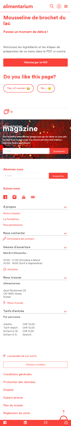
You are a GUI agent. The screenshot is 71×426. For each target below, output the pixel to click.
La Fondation (11, 219)
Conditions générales (17, 374)
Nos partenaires (13, 225)
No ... (46, 88)
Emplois (8, 389)
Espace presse (13, 397)
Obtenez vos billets (35, 365)
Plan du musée (13, 405)
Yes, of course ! (18, 88)
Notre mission (11, 213)
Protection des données (19, 382)
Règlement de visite (16, 413)
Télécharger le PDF (36, 62)
